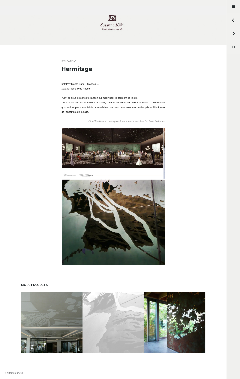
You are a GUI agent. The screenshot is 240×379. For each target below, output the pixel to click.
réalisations (69, 61)
